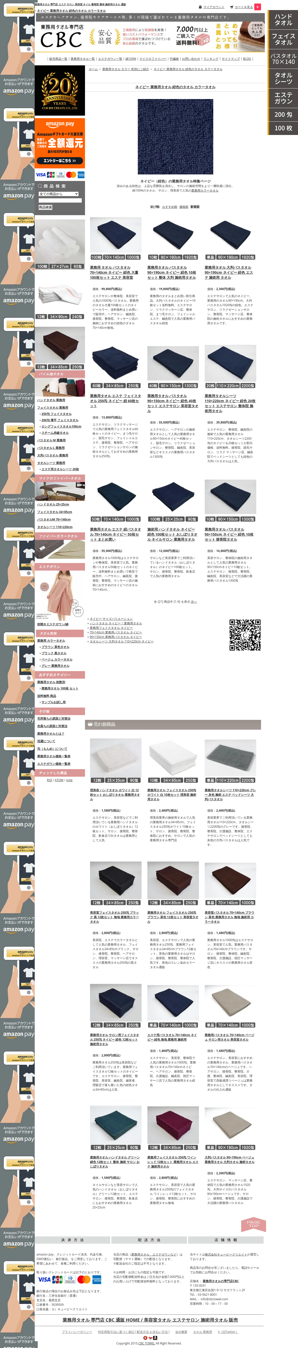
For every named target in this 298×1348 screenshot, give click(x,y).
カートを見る (244, 7)
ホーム (93, 69)
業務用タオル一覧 (83, 59)
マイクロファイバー (152, 59)
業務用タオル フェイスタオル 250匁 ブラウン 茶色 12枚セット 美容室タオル (172, 917)
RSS (49, 780)
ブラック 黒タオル (53, 653)
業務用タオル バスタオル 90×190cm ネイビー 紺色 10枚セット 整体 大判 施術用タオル (171, 272)
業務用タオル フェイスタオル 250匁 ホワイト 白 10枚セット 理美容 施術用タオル (171, 794)
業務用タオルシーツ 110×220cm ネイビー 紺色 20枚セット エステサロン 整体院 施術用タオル (230, 403)
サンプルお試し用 (53, 702)
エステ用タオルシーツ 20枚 (60, 469)
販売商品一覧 (58, 59)
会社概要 (181, 1332)
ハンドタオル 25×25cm (53, 504)
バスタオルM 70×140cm (54, 519)
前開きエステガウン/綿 (53, 624)
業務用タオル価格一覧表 (53, 756)
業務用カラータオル (205, 190)
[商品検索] (60, 200)
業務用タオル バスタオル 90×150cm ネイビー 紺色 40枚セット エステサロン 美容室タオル (172, 403)
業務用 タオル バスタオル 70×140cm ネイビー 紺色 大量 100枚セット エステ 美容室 (114, 272)
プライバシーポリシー (77, 1332)
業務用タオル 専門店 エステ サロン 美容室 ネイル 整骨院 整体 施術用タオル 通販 (80, 4)
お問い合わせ (191, 59)
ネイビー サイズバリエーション (111, 619)
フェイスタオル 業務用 (52, 407)
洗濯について (46, 741)
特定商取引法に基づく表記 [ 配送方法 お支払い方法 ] (133, 1332)
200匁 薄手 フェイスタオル (59, 420)
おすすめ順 (169, 207)
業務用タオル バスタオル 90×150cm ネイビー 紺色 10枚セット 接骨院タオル (229, 534)
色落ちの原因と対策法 (52, 726)
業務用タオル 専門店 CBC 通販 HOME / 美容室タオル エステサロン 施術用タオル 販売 (150, 1320)
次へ (194, 601)
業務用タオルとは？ (50, 733)
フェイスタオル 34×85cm (54, 512)
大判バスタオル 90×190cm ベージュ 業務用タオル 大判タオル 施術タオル (229, 1159)
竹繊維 (174, 59)
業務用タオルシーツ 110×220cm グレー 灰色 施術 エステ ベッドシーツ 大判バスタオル (230, 794)
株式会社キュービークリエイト (226, 1254)
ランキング (211, 59)
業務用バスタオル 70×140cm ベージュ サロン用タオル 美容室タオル (229, 1037)
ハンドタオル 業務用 (51, 400)
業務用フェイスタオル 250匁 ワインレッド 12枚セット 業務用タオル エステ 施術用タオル (172, 1162)
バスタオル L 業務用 (51, 448)
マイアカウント (214, 7)
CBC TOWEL (146, 1343)
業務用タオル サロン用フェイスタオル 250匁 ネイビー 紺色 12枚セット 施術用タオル (114, 1039)
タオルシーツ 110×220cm (55, 527)
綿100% (130, 59)
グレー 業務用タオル (55, 666)
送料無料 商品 (46, 696)
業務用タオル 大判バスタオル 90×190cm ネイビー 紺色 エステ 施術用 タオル (229, 272)
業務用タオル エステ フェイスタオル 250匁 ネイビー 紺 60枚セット (115, 400)
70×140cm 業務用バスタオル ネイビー (116, 632)
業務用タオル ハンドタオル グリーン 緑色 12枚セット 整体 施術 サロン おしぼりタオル (115, 1162)
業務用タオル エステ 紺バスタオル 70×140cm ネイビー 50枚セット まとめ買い (115, 534)
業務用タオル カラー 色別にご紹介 (125, 69)
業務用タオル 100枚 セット (59, 688)
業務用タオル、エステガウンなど (154, 1254)
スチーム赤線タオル (55, 433)
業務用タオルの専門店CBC (221, 1281)
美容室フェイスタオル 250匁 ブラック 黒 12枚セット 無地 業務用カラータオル (114, 917)
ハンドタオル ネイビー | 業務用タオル (116, 623)
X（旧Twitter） (228, 1332)
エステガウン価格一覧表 (53, 764)
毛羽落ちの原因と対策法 (53, 718)
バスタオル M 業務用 (51, 440)
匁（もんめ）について (52, 749)
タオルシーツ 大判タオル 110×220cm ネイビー (122, 641)
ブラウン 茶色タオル (55, 647)
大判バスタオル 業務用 (52, 455)
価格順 (183, 207)
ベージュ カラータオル (56, 659)
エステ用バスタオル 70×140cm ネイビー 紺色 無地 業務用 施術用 (172, 1037)
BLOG (247, 59)
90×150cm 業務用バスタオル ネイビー (116, 637)
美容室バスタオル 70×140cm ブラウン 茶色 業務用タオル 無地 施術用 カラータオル (229, 917)
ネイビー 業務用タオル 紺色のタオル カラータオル (71, 11)
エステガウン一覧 (110, 59)
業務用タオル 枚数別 (51, 682)
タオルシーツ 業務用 (51, 463)
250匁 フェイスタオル (56, 414)
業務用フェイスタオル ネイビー (111, 628)
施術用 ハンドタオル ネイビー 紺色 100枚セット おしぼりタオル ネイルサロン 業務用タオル (172, 534)
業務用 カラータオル (51, 640)
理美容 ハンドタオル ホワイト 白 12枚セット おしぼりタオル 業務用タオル (115, 794)
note (69, 780)
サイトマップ (231, 59)
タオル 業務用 (202, 1332)
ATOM (59, 780)
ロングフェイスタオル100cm (61, 426)
